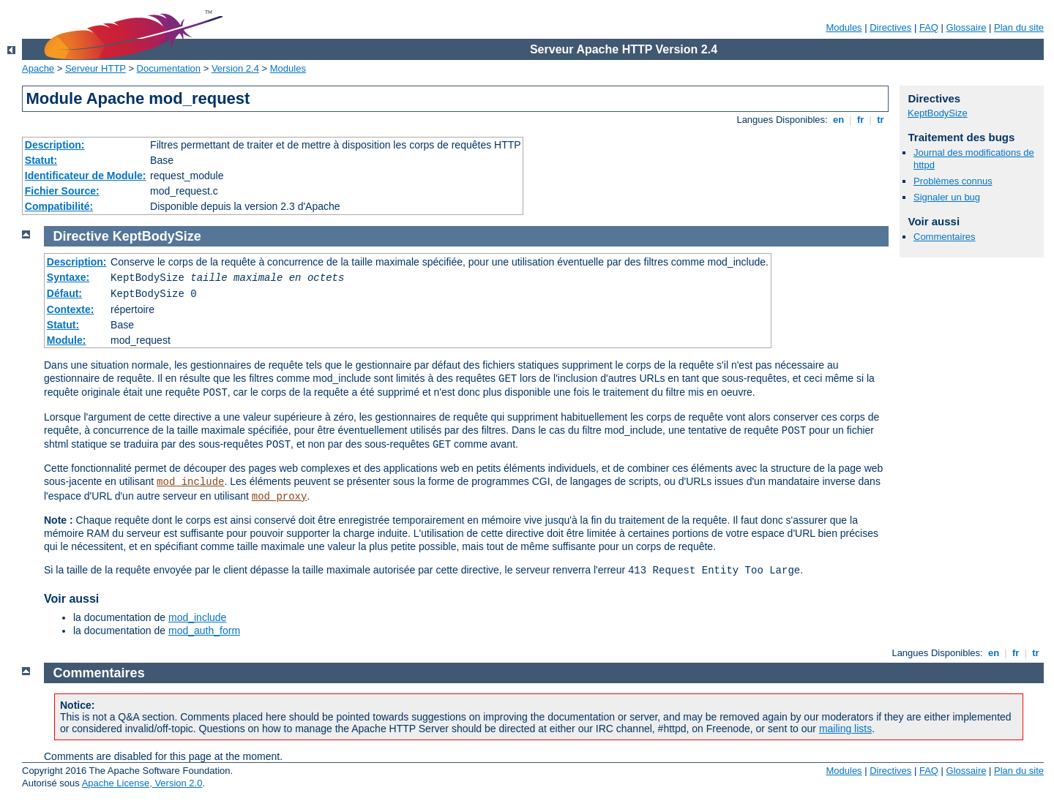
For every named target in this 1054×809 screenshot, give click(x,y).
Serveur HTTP (95, 68)
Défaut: (64, 293)
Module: (66, 340)
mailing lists (845, 728)
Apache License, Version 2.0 (142, 783)
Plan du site (1019, 27)
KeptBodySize (938, 113)
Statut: (41, 160)
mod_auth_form (204, 630)
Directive (81, 236)
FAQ (928, 27)
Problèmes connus (953, 181)
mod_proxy (279, 497)
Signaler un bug (946, 197)
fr (860, 119)
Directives (890, 27)
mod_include (190, 482)
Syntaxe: (68, 277)
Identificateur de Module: (85, 175)
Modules (843, 27)
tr (881, 119)
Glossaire (966, 27)
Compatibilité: (59, 206)
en (838, 119)
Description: (55, 145)
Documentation (169, 68)
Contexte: (70, 309)
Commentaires (944, 236)
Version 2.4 (235, 68)
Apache (38, 68)
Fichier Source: (62, 191)
